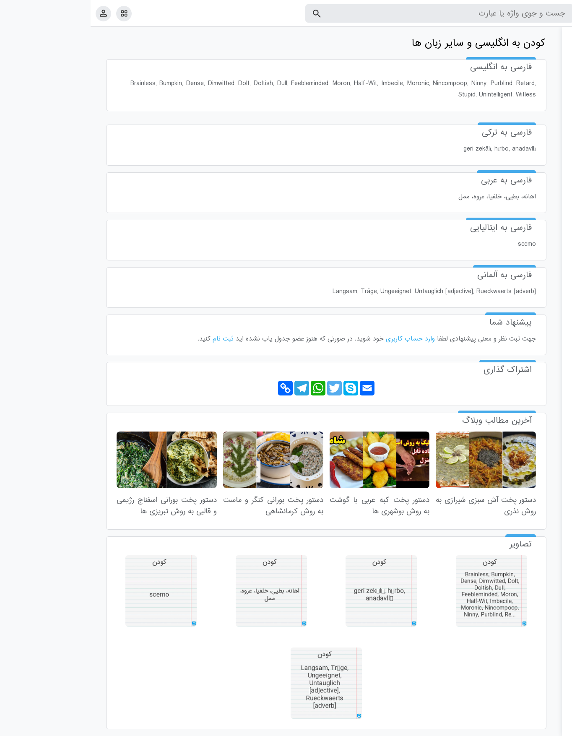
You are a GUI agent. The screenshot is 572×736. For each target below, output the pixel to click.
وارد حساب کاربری (319, 339)
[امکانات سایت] (33, 13)
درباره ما (497, 728)
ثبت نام (132, 339)
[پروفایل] (13, 13)
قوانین (550, 728)
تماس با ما (524, 728)
